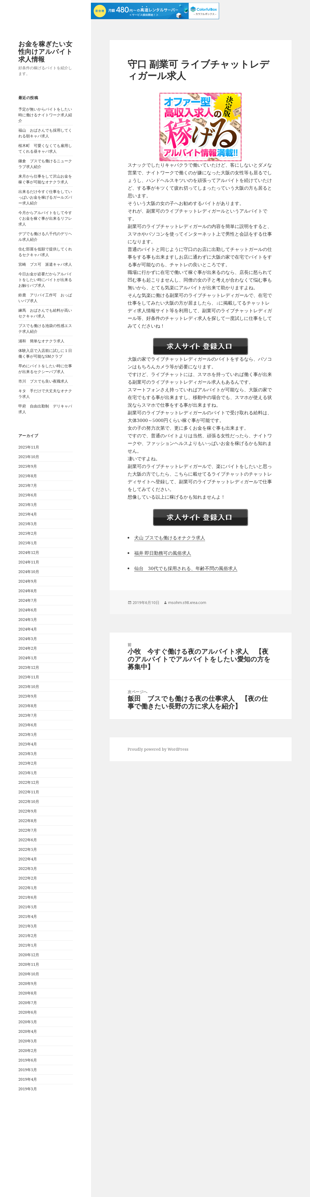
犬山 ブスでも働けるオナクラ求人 (169, 537)
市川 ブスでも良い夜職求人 (43, 381)
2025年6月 (27, 495)
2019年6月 (27, 1060)
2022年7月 (27, 830)
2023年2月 (27, 763)
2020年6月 (27, 1012)
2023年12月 (28, 667)
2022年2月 (27, 878)
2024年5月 (27, 619)
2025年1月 (27, 542)
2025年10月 (28, 456)
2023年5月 (27, 734)
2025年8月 (27, 475)
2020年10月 (28, 973)
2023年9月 (27, 696)
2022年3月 (27, 868)
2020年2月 (27, 1050)
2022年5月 (27, 849)
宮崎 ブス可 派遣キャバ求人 (45, 264)
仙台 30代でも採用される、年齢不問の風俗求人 (185, 568)
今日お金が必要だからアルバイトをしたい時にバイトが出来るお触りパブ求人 (45, 279)
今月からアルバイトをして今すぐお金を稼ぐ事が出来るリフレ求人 (45, 218)
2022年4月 (27, 858)
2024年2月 (27, 648)
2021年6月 (27, 897)
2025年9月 (27, 466)
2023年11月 (28, 677)
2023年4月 (27, 744)
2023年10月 (28, 686)
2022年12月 (28, 782)
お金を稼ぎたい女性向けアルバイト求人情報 (45, 51)
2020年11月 (28, 964)
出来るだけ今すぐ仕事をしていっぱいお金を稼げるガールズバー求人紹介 (45, 197)
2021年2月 (27, 935)
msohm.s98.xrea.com (187, 602)
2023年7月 (27, 715)
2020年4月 (27, 1031)
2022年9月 (27, 811)
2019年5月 (27, 1069)
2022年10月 (28, 801)
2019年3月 (27, 1088)
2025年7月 (27, 485)
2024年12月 (28, 552)
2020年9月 (27, 983)
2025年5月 (27, 504)
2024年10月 (28, 571)
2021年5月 (27, 906)
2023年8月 (27, 705)
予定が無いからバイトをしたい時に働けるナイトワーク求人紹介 (45, 114)
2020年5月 (27, 1021)
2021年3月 (27, 926)
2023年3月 (27, 753)
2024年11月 (28, 562)
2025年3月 (27, 523)
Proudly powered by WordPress (158, 749)
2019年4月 (27, 1079)
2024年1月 (27, 657)
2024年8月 (27, 590)
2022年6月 (27, 839)
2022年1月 (27, 887)
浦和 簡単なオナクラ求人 (41, 340)
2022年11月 (28, 791)
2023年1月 (27, 772)
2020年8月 (27, 993)
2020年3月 (27, 1040)
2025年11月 (28, 447)
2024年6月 (27, 609)
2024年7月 (27, 600)
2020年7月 (27, 1002)
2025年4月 (27, 514)
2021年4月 (27, 916)
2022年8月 (27, 820)
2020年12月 (28, 954)
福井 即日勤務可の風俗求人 (162, 553)
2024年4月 (27, 629)
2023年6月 (27, 724)
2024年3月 (27, 638)
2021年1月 (27, 945)
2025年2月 (27, 533)
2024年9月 (27, 581)
